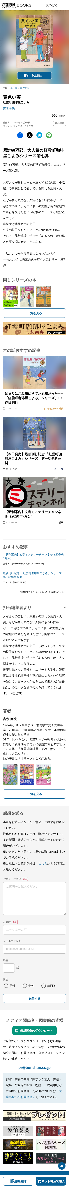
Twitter (30, 135)
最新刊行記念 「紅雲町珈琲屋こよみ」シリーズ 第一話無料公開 (33, 574)
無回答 (51, 985)
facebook (20, 135)
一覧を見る (34, 313)
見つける (52, 5)
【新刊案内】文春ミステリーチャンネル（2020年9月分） (34, 556)
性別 (5, 979)
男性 (12, 985)
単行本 (13, 88)
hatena (39, 135)
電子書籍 (24, 88)
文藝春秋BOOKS (16, 5)
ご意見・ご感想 (12, 878)
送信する (34, 998)
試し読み (37, 75)
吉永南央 (9, 108)
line (49, 135)
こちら (42, 863)
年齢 (5, 960)
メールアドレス (12, 941)
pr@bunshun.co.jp (34, 1067)
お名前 (7, 922)
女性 (31, 985)
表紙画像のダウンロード (36, 1030)
